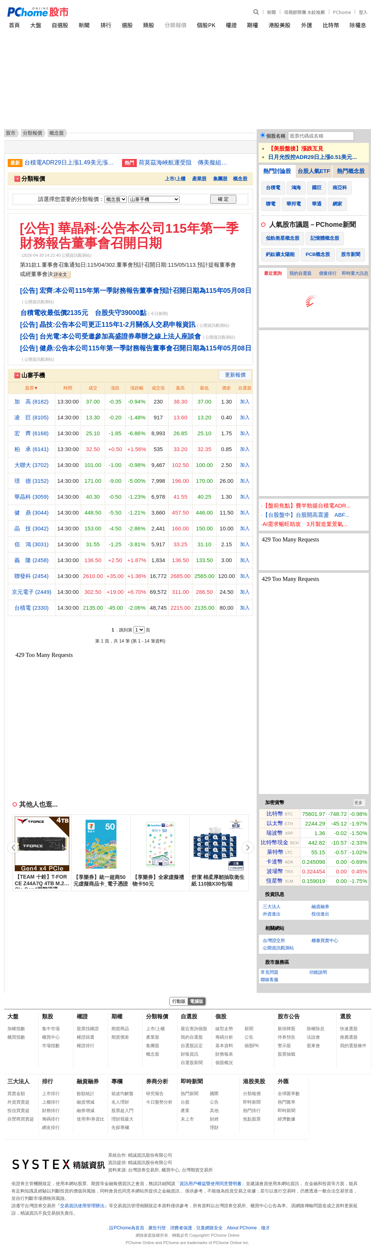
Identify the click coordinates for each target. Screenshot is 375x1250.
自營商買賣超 (20, 1119)
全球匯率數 (289, 1093)
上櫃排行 (51, 1102)
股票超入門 (122, 1110)
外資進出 (272, 914)
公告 (248, 1037)
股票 (29, 388)
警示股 (284, 1045)
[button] (247, 847)
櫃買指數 (16, 1037)
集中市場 (51, 1028)
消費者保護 (181, 1227)
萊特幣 (275, 852)
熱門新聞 (189, 1093)
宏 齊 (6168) (31, 433)
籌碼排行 (51, 1119)
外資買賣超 (18, 1102)
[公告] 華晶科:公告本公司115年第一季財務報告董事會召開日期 (129, 235)
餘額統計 (85, 1093)
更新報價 (235, 375)
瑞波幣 (274, 833)
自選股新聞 (192, 1062)
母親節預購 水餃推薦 (304, 12)
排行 (105, 25)
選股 (127, 25)
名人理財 (120, 1102)
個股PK (206, 25)
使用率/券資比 (90, 1119)
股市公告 (289, 1016)
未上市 (187, 1119)
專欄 (116, 1081)
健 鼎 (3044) (31, 512)
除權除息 (315, 1028)
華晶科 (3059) (31, 497)
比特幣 (331, 25)
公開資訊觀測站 (278, 948)
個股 (220, 1016)
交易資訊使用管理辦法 (82, 1205)
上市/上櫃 (175, 178)
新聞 (271, 12)
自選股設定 (192, 1045)
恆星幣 (274, 880)
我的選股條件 (353, 1045)
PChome (342, 12)
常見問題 (269, 972)
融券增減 (85, 1110)
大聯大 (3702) (31, 465)
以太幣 (275, 823)
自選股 (60, 25)
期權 (252, 25)
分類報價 (175, 25)
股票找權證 (88, 1028)
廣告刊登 (157, 1227)
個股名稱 (275, 136)
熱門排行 (252, 1110)
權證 (231, 25)
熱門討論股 (277, 171)
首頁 (14, 25)
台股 (185, 1102)
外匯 (306, 25)
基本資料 (224, 1045)
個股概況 (224, 1062)
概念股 (240, 178)
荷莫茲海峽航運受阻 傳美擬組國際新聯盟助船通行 (185, 162)
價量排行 (328, 273)
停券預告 (286, 1037)
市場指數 (51, 1045)
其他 (214, 1110)
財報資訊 (189, 1054)
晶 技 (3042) (31, 528)
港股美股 (279, 25)
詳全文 (60, 274)
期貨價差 (120, 1037)
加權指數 (16, 1028)
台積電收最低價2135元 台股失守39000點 (83, 312)
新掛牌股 (286, 1028)
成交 (92, 388)
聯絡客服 (269, 979)
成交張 (158, 388)
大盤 (35, 25)
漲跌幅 (136, 388)
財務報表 (224, 1054)
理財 (214, 1127)
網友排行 (51, 1127)
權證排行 (85, 1045)
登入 (363, 12)
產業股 (199, 178)
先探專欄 (120, 1127)
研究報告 (155, 1093)
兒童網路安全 (209, 1227)
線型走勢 (224, 1028)
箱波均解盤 (122, 1093)
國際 (214, 1093)
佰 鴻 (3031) (31, 544)
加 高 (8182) (31, 401)
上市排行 (51, 1093)
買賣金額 (16, 1093)
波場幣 (275, 871)
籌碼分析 (224, 1037)
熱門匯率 (286, 1102)
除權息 (358, 25)
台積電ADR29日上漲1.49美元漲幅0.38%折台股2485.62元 (70, 162)
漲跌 (115, 388)
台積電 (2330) (31, 608)
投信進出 (320, 914)
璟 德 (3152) (31, 481)
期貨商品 (120, 1028)
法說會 (313, 1037)
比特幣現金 (274, 842)
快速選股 (349, 1028)
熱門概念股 (351, 171)
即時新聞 (192, 1081)
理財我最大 (122, 1119)
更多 (358, 802)
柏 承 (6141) (31, 449)
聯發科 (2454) (31, 576)
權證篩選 (85, 1037)
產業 (185, 1110)
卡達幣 (274, 861)
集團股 (220, 178)
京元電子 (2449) (32, 592)
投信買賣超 (18, 1110)
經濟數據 (286, 1119)
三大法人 (272, 906)
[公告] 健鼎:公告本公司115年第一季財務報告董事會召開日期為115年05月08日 (135, 348)
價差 (226, 388)
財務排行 (51, 1110)
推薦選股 (349, 1037)
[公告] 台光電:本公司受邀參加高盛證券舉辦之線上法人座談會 (110, 336)
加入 (245, 401)
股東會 (313, 1045)
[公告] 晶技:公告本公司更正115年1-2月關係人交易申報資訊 (107, 324)
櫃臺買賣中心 (325, 940)
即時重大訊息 (355, 273)
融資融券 (320, 906)
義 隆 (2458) (31, 560)
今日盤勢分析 (159, 1102)
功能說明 (318, 972)
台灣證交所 (274, 940)
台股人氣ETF (314, 171)
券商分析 (157, 1081)
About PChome (242, 1227)
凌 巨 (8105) (31, 417)
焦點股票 (252, 1119)
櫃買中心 (51, 1037)
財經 (214, 1119)
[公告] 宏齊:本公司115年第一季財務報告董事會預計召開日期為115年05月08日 (135, 290)
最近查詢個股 (194, 1028)
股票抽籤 (286, 1054)
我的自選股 (300, 273)
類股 (148, 25)
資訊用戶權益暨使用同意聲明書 (211, 1183)
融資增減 (85, 1102)
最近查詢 (273, 273)
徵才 (265, 1227)
